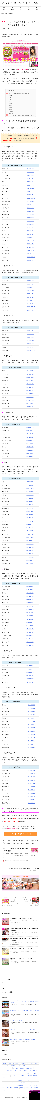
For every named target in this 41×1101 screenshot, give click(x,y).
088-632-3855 (31, 734)
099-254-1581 (31, 799)
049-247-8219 (30, 244)
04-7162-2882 (30, 221)
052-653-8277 (30, 586)
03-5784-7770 (30, 168)
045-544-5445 (30, 185)
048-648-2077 (30, 237)
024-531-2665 (30, 400)
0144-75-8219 (30, 337)
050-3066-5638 (30, 675)
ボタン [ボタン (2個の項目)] (26, 1078)
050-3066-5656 (30, 553)
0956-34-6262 (31, 786)
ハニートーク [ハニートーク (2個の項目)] (5, 1075)
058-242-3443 (30, 625)
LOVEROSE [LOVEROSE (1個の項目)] (25, 1063)
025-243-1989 (30, 427)
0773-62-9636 (30, 514)
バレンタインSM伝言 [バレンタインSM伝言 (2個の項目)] (32, 1075)
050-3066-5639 (30, 682)
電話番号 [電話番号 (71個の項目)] (36, 1087)
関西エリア (11, 105)
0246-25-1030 (30, 406)
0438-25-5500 (30, 234)
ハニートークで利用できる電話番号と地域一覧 (18, 93)
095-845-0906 (31, 783)
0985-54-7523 (31, 796)
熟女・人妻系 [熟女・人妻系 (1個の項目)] (28, 1085)
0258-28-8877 (30, 430)
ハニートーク (10, 13)
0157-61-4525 (30, 343)
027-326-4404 (30, 303)
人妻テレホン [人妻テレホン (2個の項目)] (20, 1085)
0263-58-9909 (30, 447)
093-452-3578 (31, 773)
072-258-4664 (30, 485)
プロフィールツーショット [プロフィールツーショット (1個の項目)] (16, 1078)
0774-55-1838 (30, 517)
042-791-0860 (30, 181)
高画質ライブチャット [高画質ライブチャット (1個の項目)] (7, 1090)
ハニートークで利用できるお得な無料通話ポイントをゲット (21, 115)
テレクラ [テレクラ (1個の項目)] (4, 1073)
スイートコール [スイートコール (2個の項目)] (33, 1070)
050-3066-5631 (31, 217)
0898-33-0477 (31, 744)
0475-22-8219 (30, 230)
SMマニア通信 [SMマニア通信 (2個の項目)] (34, 1063)
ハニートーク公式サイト (20, 834)
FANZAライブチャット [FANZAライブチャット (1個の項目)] (14, 1063)
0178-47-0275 (30, 377)
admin (37, 870)
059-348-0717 (30, 642)
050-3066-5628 (30, 387)
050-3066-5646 (30, 645)
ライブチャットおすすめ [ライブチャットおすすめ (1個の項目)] (8, 1082)
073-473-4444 (30, 563)
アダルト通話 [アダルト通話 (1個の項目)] (22, 1065)
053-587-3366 (30, 612)
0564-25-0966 (30, 593)
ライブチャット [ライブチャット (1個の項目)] (31, 1080)
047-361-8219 (30, 224)
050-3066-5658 (31, 776)
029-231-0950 (30, 280)
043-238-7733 (30, 211)
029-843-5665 (30, 284)
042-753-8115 (30, 201)
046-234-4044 (30, 204)
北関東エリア (12, 97)
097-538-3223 (31, 793)
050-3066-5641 (30, 596)
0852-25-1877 (31, 727)
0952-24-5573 (31, 780)
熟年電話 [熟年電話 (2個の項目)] (36, 1085)
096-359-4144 (31, 790)
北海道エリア (12, 99)
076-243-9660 (30, 672)
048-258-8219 (30, 240)
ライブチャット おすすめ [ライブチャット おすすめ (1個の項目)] (26, 1082)
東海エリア (11, 107)
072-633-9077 (30, 498)
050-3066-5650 (30, 504)
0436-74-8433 (30, 227)
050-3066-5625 (31, 350)
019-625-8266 (30, 380)
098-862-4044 (31, 803)
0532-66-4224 (30, 602)
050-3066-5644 (30, 635)
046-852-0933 (30, 191)
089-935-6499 (31, 741)
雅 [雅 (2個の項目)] (31, 1087)
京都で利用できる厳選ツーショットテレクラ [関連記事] (21, 959)
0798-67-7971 (30, 534)
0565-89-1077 (30, 599)
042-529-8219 (30, 175)
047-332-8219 (30, 214)
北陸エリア (11, 109)
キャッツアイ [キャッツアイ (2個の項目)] (18, 1070)
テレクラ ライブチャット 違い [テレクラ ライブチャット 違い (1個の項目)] (29, 1073)
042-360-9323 (30, 172)
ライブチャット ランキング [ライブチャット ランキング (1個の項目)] (9, 1085)
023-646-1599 (30, 397)
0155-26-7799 (30, 347)
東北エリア (11, 101)
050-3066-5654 (30, 547)
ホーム (3, 13)
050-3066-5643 (30, 632)
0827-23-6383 (31, 731)
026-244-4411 (30, 443)
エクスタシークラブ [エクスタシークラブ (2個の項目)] (7, 1068)
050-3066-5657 (31, 714)
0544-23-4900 (30, 619)
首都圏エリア (12, 95)
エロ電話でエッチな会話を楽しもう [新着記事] (17, 1020)
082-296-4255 (31, 711)
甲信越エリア (12, 103)
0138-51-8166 (30, 340)
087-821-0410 (31, 737)
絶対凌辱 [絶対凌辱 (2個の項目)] (16, 1087)
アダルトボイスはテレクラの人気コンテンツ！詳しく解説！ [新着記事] (23, 1030)
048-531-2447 (30, 260)
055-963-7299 (30, 615)
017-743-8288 (30, 371)
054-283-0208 (30, 609)
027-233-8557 (30, 300)
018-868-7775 (30, 390)
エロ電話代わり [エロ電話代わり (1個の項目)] (29, 1068)
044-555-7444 (30, 188)
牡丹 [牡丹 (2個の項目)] (4, 1087)
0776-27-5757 (30, 678)
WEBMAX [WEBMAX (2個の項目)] (13, 1065)
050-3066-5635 (31, 307)
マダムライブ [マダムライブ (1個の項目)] (34, 1078)
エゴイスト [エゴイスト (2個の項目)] (15, 1068)
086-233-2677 (31, 705)
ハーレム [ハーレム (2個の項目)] (23, 1075)
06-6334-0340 (30, 491)
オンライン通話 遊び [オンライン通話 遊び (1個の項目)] (7, 1070)
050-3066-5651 (30, 508)
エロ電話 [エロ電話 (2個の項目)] (22, 1068)
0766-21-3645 (30, 669)
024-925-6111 (30, 403)
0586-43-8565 (30, 589)
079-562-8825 (30, 540)
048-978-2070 (30, 250)
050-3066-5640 (30, 606)
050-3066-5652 (30, 527)
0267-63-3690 (30, 456)
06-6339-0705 (30, 495)
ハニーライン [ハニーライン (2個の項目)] (15, 1075)
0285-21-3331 (30, 297)
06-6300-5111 (30, 482)
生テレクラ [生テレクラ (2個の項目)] (9, 1087)
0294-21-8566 (30, 290)
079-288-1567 (30, 524)
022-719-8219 (30, 393)
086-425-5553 (31, 708)
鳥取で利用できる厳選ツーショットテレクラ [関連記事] (21, 918)
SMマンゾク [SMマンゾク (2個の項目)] (5, 1065)
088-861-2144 (31, 747)
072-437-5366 (30, 488)
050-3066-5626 (30, 374)
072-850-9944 (30, 501)
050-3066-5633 (31, 198)
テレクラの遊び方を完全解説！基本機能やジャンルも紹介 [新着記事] (22, 1039)
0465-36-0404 (30, 208)
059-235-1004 (30, 638)
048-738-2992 (30, 253)
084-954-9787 (31, 718)
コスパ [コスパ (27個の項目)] (25, 1070)
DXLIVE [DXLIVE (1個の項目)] (4, 1063)
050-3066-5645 (30, 622)
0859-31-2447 (31, 724)
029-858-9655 (30, 287)
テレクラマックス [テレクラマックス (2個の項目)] (15, 1073)
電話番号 (37, 868)
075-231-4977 (30, 511)
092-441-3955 (31, 770)
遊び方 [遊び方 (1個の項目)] (27, 1087)
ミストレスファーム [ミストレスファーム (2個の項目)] (7, 1080)
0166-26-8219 (30, 334)
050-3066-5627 (30, 384)
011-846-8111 (30, 330)
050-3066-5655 (30, 550)
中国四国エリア (12, 111)
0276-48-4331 (30, 310)
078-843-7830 (30, 521)
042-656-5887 (30, 178)
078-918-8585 (30, 531)
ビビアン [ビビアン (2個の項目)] (4, 1078)
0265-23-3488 (30, 450)
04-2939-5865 (30, 247)
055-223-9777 (30, 437)
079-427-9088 (30, 537)
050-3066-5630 (31, 257)
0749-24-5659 (30, 560)
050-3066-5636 (30, 440)
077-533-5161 (30, 557)
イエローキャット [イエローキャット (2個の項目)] (33, 1065)
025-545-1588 (30, 434)
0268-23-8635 (30, 453)
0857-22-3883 (31, 721)
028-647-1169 (30, 293)
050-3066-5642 (30, 629)
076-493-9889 (30, 665)
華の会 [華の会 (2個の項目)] (21, 1087)
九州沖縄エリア (12, 113)
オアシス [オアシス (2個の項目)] (36, 1068)
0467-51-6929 (30, 195)
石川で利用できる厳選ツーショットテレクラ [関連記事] (21, 948)
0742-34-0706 (30, 544)
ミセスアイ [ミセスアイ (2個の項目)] (19, 1080)
